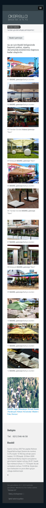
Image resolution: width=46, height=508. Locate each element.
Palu (9, 414)
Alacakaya (23, 409)
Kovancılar (27, 412)
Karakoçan (12, 412)
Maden (35, 412)
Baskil (36, 409)
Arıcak (30, 409)
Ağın (16, 409)
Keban (19, 412)
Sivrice (14, 414)
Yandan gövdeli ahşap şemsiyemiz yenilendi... (24, 30)
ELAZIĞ (10, 409)
